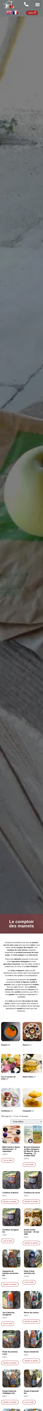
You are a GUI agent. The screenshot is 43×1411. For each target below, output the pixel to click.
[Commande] (26, 1121)
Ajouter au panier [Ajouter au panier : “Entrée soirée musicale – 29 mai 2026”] (31, 1242)
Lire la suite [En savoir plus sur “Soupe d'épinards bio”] (29, 1401)
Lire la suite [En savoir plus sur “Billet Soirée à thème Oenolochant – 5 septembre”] (7, 1159)
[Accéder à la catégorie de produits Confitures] (10, 1098)
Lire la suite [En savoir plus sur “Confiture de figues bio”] (7, 1240)
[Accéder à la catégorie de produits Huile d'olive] (32, 1064)
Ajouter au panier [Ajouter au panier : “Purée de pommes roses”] (10, 1362)
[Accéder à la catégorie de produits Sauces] (32, 1032)
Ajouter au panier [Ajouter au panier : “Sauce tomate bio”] (31, 1360)
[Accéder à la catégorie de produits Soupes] (10, 1032)
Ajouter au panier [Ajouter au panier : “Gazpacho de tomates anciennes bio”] (10, 1283)
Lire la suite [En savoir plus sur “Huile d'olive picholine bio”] (29, 1281)
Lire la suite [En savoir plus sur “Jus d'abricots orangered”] (7, 1323)
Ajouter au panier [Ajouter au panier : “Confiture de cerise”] (31, 1201)
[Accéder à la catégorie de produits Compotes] (32, 1098)
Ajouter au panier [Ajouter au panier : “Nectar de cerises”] (31, 1320)
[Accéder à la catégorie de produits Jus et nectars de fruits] (10, 1065)
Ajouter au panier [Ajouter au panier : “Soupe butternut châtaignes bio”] (10, 1401)
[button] (37, 4)
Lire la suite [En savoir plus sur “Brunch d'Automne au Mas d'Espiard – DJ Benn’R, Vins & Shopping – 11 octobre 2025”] (29, 1163)
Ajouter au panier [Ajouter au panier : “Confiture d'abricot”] (10, 1201)
